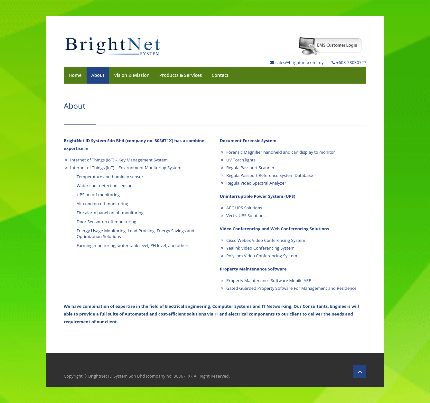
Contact (219, 75)
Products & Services (180, 75)
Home (75, 75)
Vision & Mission (131, 75)
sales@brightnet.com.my (299, 62)
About (98, 75)
